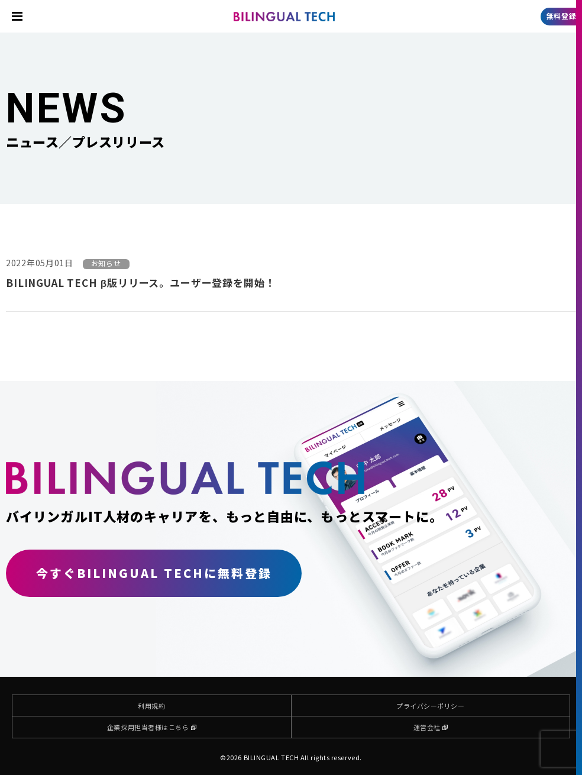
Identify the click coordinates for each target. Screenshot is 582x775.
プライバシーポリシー (430, 706)
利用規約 (151, 706)
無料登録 (561, 16)
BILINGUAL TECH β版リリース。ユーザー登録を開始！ (141, 282)
